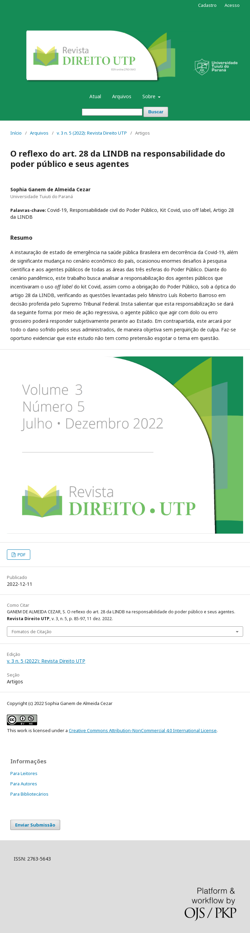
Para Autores (23, 784)
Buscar (155, 111)
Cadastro (207, 5)
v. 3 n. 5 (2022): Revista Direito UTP (92, 133)
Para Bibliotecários (29, 794)
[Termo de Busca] (112, 112)
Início (16, 133)
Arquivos (121, 96)
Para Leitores (23, 773)
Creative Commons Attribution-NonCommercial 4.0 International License (143, 730)
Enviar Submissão (35, 825)
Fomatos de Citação (32, 631)
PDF (21, 554)
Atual (95, 96)
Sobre (149, 96)
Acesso (232, 5)
